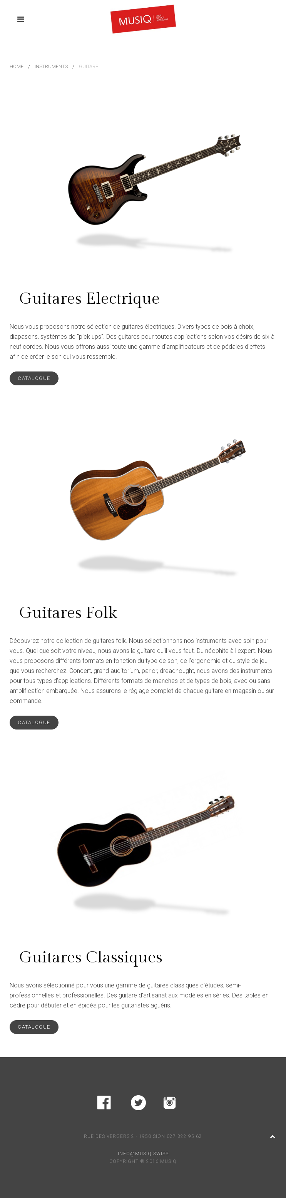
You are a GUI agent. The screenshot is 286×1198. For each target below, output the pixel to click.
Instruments (51, 66)
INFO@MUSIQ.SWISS (143, 1153)
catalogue (34, 378)
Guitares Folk (68, 613)
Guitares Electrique (89, 298)
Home (16, 66)
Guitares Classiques (90, 957)
